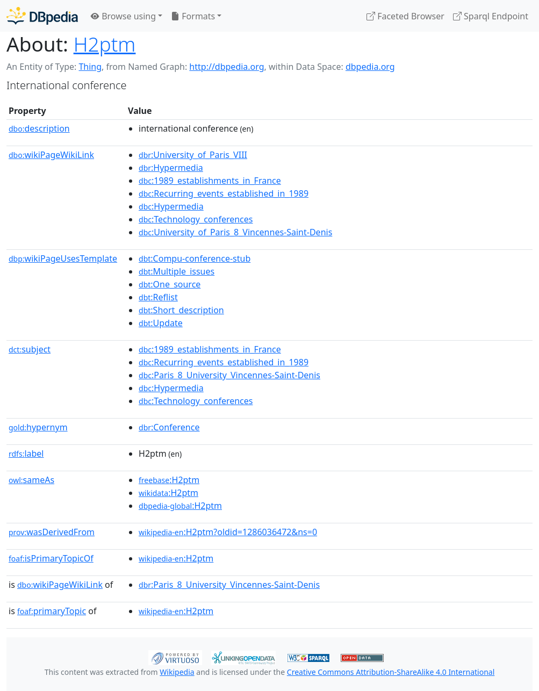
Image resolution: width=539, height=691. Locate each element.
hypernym (38, 427)
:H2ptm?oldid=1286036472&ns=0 (228, 532)
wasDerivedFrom (52, 532)
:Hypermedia (171, 168)
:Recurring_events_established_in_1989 (223, 193)
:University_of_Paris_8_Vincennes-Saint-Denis (235, 232)
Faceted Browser (405, 16)
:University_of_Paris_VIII (193, 155)
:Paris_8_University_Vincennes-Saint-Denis (229, 375)
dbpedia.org (370, 67)
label (26, 453)
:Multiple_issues (176, 271)
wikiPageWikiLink (51, 155)
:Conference (169, 427)
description (39, 128)
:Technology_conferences (196, 219)
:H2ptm (169, 480)
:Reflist (158, 297)
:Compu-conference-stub (194, 258)
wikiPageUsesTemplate (63, 258)
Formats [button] (193, 16)
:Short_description (181, 310)
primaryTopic (51, 611)
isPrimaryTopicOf (51, 558)
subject (30, 349)
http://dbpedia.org (226, 67)
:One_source (169, 284)
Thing (90, 67)
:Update (161, 323)
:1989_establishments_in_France (210, 180)
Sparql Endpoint (490, 16)
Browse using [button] (123, 16)
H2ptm (105, 43)
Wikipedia (177, 672)
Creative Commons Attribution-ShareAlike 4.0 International (390, 672)
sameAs (31, 480)
